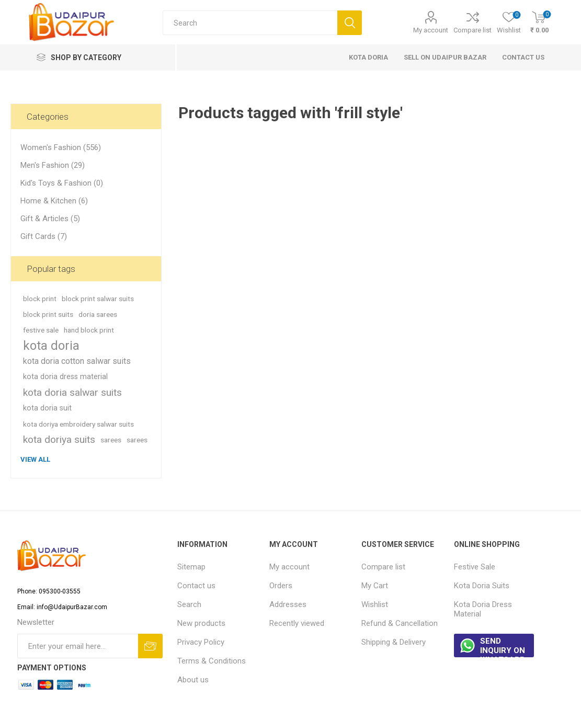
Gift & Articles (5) (50, 218)
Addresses (287, 604)
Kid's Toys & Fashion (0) (61, 183)
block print (39, 298)
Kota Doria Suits (481, 585)
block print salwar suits (98, 298)
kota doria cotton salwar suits (77, 361)
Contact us (196, 585)
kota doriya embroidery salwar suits (78, 424)
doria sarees (97, 314)
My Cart (374, 585)
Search (189, 604)
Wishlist (374, 604)
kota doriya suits (59, 439)
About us (193, 679)
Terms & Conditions (211, 661)
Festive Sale (474, 567)
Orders (280, 585)
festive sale (41, 330)
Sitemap (191, 567)
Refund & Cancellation (399, 623)
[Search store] (250, 22)
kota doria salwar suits (72, 392)
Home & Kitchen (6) (54, 200)
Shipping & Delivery (393, 642)
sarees (110, 440)
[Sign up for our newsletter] (77, 646)
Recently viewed (296, 623)
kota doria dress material (65, 376)
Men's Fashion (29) (52, 165)
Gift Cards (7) (43, 236)
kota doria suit (47, 408)
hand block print (89, 330)
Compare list (472, 30)
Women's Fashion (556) (60, 147)
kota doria (51, 345)
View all (35, 459)
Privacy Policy (200, 642)
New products (201, 623)
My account (430, 30)
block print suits (48, 314)
